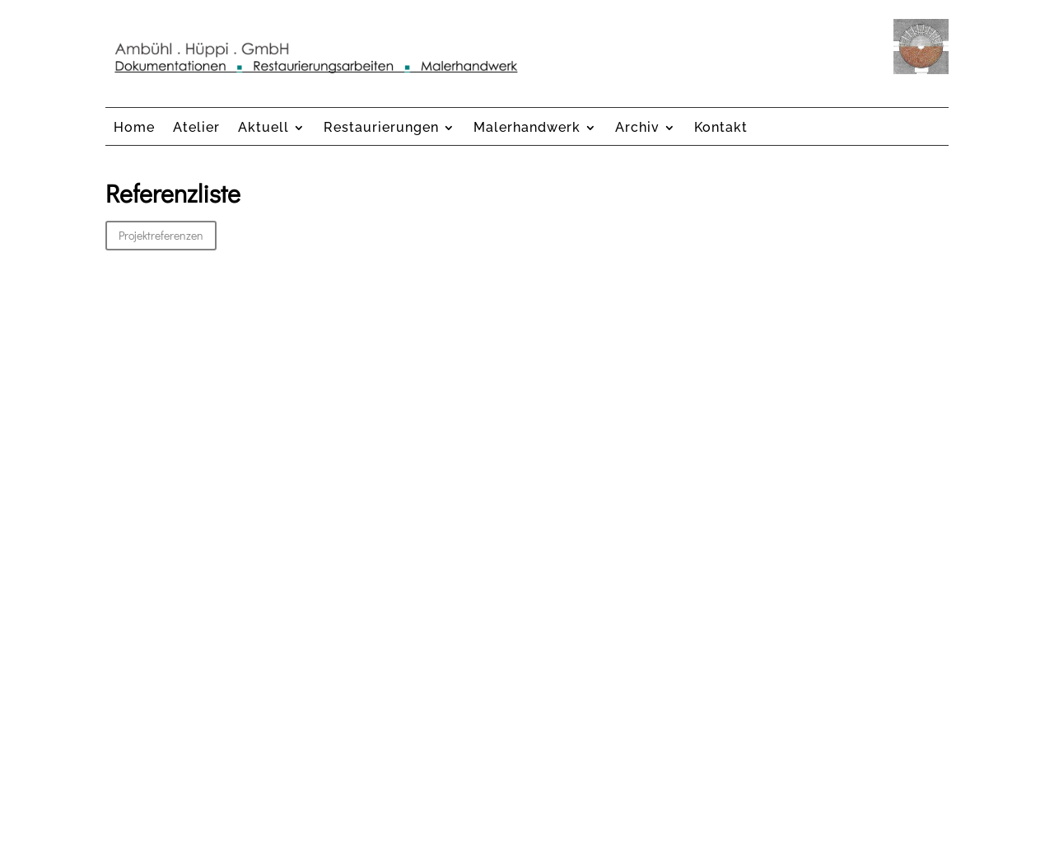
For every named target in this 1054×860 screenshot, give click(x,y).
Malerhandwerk (527, 128)
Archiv (637, 128)
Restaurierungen (381, 128)
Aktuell (263, 128)
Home (134, 128)
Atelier (196, 128)
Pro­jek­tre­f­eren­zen (161, 235)
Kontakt (721, 128)
